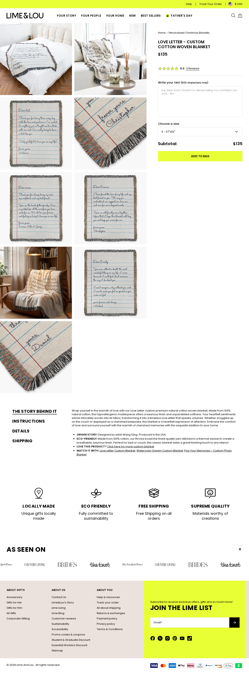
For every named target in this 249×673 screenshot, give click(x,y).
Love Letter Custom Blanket (117, 451)
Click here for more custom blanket (130, 446)
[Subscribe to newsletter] (234, 622)
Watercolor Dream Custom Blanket (159, 451)
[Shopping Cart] (240, 15)
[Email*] (190, 622)
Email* (158, 622)
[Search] (233, 15)
